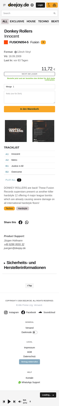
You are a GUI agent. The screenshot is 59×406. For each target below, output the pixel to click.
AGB (29, 352)
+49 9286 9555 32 (14, 244)
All (5, 21)
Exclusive (17, 21)
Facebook (28, 312)
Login (40, 5)
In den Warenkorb (29, 109)
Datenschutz (29, 356)
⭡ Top (29, 286)
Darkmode (29, 332)
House (31, 21)
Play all (11, 180)
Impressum (29, 347)
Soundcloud (46, 312)
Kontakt (29, 378)
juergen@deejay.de (15, 248)
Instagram (11, 312)
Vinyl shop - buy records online (19, 5)
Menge (29, 86)
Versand (38, 305)
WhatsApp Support (31, 382)
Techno (43, 21)
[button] (19, 401)
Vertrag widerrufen (29, 362)
